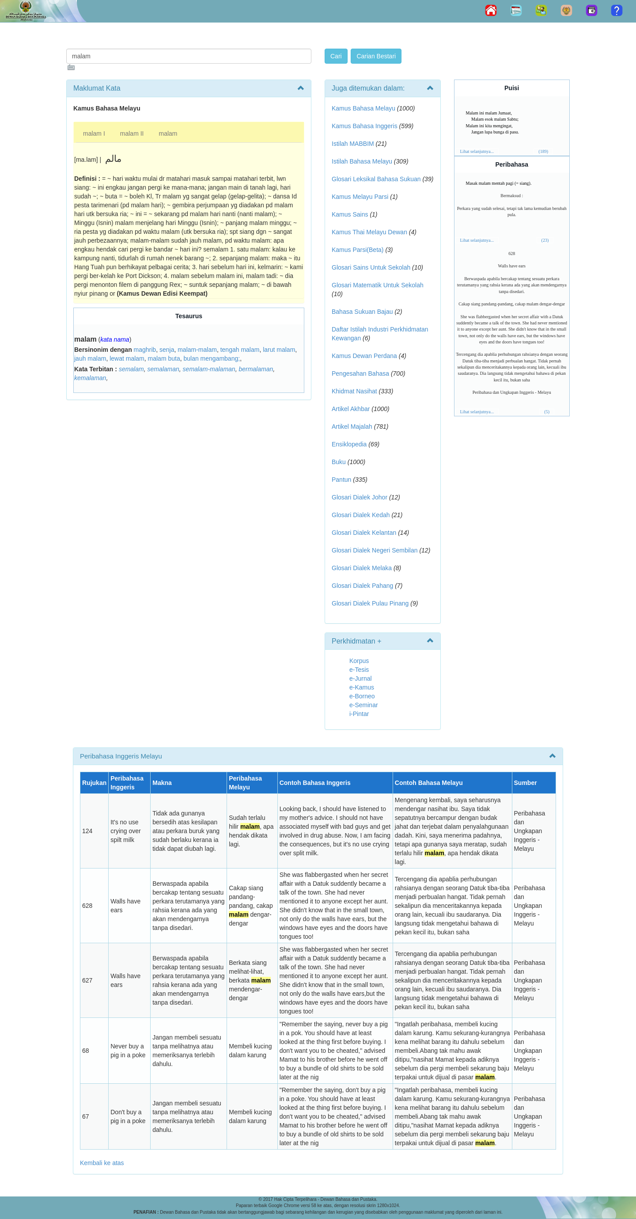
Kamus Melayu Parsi (360, 196)
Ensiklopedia (349, 444)
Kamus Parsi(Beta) (357, 249)
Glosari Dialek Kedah (361, 514)
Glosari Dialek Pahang (362, 585)
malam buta (164, 358)
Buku (339, 461)
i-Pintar (359, 713)
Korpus (359, 660)
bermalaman (255, 369)
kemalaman (90, 377)
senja (166, 349)
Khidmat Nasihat (354, 391)
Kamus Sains (350, 214)
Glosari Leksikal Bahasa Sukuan (376, 179)
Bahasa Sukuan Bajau (362, 311)
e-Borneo (362, 696)
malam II (132, 133)
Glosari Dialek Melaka (362, 567)
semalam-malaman (209, 369)
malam (168, 133)
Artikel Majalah (352, 426)
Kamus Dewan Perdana (364, 355)
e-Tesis (359, 669)
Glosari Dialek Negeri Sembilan (375, 550)
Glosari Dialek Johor (359, 497)
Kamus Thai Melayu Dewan (369, 232)
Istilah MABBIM (353, 143)
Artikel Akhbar (351, 408)
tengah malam (240, 349)
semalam (131, 369)
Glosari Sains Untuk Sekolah (371, 267)
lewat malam (127, 358)
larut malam (279, 349)
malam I (94, 133)
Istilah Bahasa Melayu (362, 161)
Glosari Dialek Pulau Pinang (370, 603)
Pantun (341, 479)
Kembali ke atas (102, 1162)
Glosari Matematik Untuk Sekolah (378, 285)
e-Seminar (363, 705)
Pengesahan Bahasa (360, 373)
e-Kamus (361, 687)
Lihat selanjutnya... (477, 151)
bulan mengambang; (211, 358)
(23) (545, 240)
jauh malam (90, 358)
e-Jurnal (360, 678)
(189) (543, 151)
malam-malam (197, 349)
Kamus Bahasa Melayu (364, 108)
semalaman (163, 369)
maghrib (145, 349)
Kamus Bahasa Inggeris (365, 126)
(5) (546, 411)
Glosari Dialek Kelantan (364, 532)
